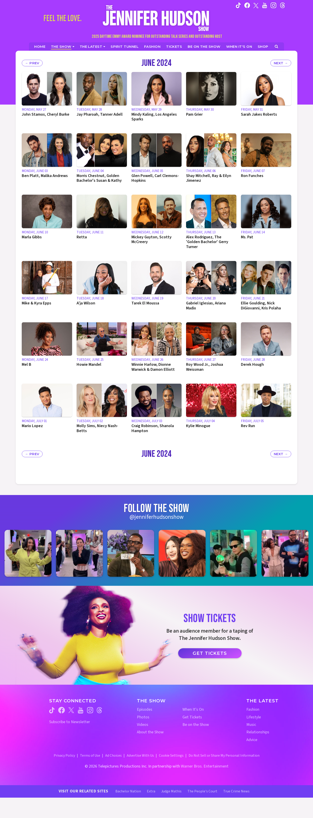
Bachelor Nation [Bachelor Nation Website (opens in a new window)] (128, 791)
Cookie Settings (171, 755)
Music (251, 724)
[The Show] (62, 46)
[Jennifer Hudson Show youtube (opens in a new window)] (264, 5)
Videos (142, 724)
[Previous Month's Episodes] (32, 63)
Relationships (257, 732)
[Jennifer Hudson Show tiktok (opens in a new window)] (238, 5)
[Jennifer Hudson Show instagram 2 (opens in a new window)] (79, 553)
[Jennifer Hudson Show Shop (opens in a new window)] (263, 46)
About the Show (150, 732)
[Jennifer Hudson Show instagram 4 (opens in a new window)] (182, 553)
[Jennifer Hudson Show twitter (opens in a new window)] (256, 5)
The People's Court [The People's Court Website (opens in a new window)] (202, 791)
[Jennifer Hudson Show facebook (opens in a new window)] (247, 5)
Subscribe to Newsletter (69, 722)
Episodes (144, 709)
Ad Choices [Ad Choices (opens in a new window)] (113, 755)
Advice (251, 739)
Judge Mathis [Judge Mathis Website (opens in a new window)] (171, 791)
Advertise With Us (140, 755)
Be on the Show (195, 724)
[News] (92, 46)
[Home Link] (156, 18)
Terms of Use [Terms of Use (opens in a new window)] (90, 755)
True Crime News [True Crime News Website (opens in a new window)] (236, 791)
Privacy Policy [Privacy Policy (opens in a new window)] (64, 755)
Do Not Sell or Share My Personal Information (224, 755)
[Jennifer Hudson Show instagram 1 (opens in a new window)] (28, 553)
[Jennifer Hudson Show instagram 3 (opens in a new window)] (130, 553)
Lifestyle (253, 717)
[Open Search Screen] (276, 46)
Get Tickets (210, 653)
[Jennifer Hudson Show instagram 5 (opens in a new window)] (233, 553)
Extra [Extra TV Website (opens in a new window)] (151, 791)
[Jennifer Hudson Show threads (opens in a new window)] (99, 710)
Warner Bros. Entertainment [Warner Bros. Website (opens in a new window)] (204, 766)
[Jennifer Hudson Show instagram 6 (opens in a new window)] (285, 553)
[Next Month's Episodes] (280, 63)
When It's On (193, 709)
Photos (143, 717)
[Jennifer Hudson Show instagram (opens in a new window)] (273, 5)
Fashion (252, 709)
